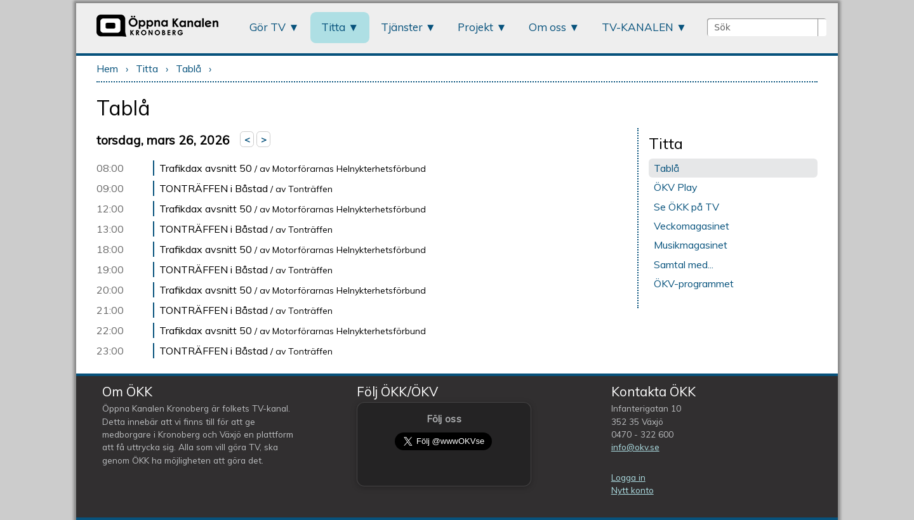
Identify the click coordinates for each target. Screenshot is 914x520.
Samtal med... (683, 264)
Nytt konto (632, 489)
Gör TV (267, 27)
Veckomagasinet (691, 225)
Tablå (188, 68)
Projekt (475, 27)
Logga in (628, 477)
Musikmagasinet (690, 244)
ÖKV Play (676, 187)
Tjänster (402, 27)
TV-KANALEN (637, 27)
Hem (107, 68)
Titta (333, 27)
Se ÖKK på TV (686, 206)
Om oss (547, 27)
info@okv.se (635, 446)
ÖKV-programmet (694, 283)
